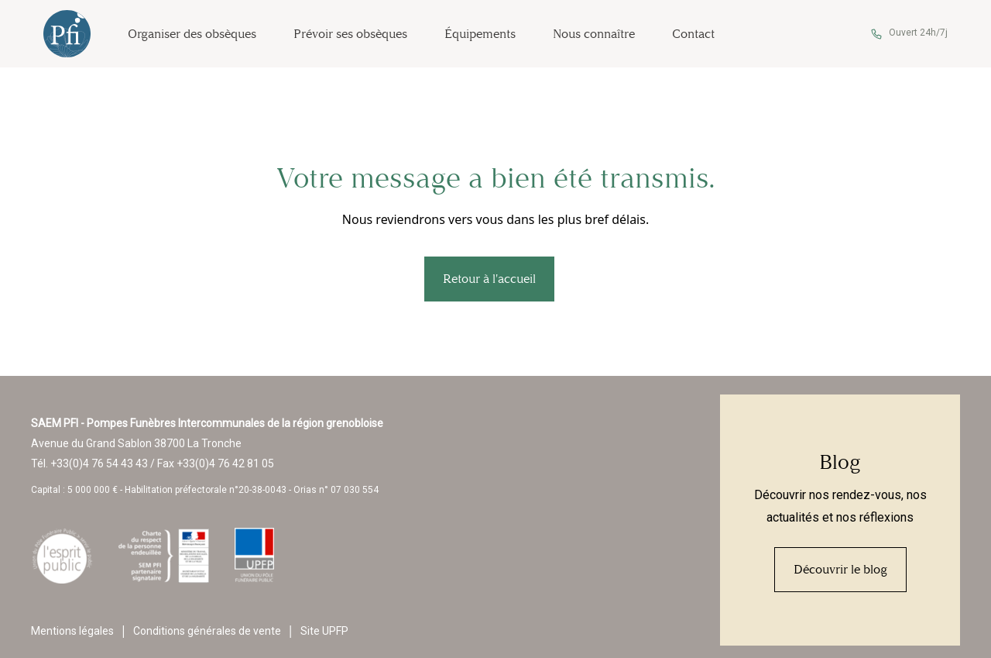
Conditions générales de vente (207, 631)
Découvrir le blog (840, 569)
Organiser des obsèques (192, 33)
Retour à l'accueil (489, 278)
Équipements (480, 33)
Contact (693, 33)
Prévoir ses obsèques (350, 33)
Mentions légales (72, 631)
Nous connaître (594, 33)
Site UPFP (324, 631)
